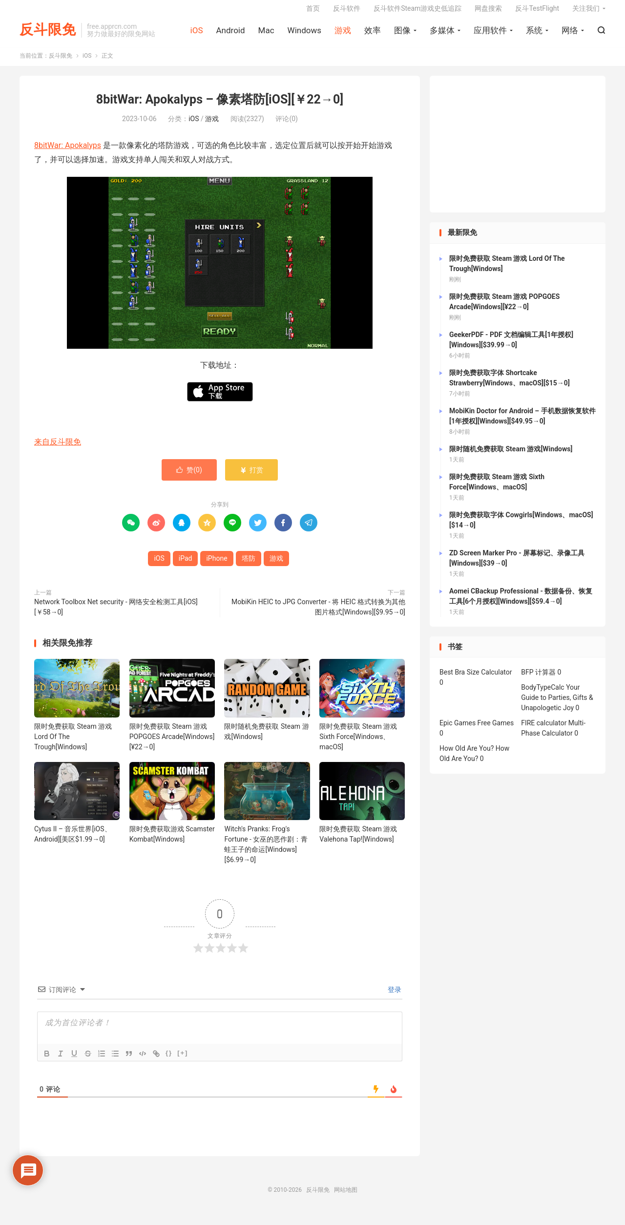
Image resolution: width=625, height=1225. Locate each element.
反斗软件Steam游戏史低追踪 (417, 13)
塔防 (248, 566)
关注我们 (586, 13)
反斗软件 (346, 13)
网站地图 (345, 1197)
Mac (266, 35)
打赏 (251, 477)
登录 (393, 997)
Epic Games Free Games (476, 731)
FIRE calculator (543, 731)
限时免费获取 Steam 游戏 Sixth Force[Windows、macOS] (358, 744)
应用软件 (490, 35)
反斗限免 (48, 34)
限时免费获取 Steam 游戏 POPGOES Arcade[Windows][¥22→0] (172, 744)
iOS (196, 35)
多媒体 (442, 35)
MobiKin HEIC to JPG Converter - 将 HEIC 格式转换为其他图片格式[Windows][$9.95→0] (318, 614)
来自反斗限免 (57, 449)
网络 (570, 35)
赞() (189, 477)
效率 (372, 35)
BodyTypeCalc (542, 695)
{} (169, 1060)
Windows (304, 35)
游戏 (342, 35)
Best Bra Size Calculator (475, 680)
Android (230, 35)
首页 (313, 13)
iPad (185, 566)
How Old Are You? (466, 756)
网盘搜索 (488, 13)
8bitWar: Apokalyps (67, 152)
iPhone (216, 566)
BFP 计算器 (538, 680)
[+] (182, 1060)
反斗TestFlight (537, 13)
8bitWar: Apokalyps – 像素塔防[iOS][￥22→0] (219, 107)
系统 (534, 35)
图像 (402, 35)
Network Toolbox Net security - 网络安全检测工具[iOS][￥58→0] (116, 614)
